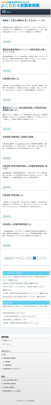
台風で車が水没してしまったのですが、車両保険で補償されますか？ (23, 287)
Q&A (4, 354)
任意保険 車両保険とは (12, 195)
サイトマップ (7, 344)
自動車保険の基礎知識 (9, 358)
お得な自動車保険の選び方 (10, 380)
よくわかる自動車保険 (28, 400)
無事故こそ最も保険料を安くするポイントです (23, 20)
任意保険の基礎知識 (8, 387)
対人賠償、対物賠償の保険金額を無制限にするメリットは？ (21, 293)
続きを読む (7, 41)
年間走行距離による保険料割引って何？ (15, 319)
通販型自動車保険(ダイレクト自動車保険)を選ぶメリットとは (24, 50)
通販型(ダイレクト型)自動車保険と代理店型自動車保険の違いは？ (24, 109)
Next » (45, 258)
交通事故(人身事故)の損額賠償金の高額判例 (16, 283)
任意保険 (7, 361)
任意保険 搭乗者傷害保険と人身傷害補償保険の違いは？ (24, 167)
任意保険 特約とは (10, 79)
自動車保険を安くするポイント (12, 368)
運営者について (7, 340)
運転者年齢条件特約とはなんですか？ (14, 313)
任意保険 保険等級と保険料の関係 (17, 137)
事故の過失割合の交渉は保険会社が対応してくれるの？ (19, 297)
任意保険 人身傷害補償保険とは (16, 224)
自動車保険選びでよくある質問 (12, 391)
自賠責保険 (8, 365)
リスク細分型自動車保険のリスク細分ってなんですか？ (19, 316)
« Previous (17, 258)
